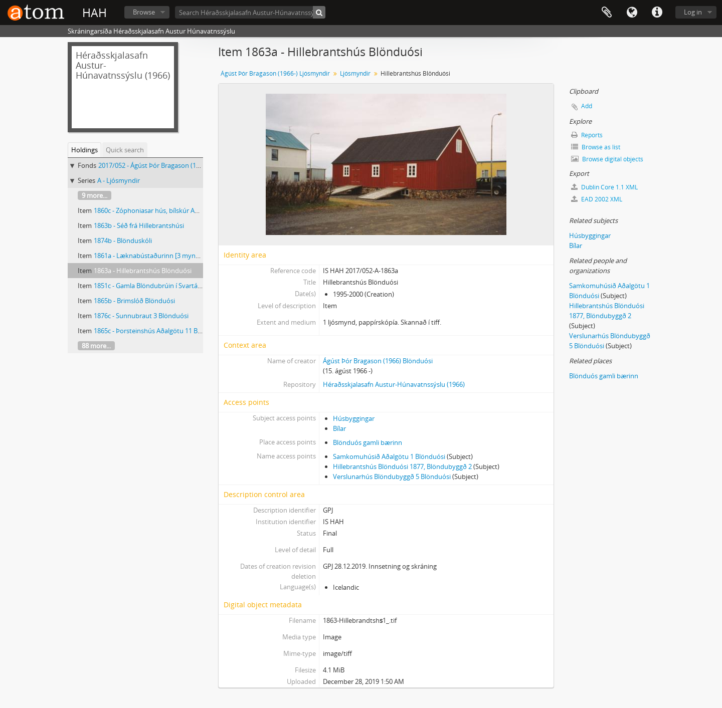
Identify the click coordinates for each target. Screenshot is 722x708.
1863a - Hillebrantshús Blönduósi (143, 270)
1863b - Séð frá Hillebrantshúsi (139, 225)
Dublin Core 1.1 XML (604, 187)
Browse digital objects (607, 159)
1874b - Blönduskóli (123, 240)
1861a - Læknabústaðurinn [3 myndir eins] (156, 255)
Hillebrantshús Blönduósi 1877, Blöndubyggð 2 (402, 466)
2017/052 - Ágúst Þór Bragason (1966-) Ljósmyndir (172, 165)
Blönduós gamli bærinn (367, 442)
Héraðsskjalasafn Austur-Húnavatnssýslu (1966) (394, 384)
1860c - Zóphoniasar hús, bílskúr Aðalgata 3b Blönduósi (175, 210)
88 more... (96, 345)
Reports (587, 135)
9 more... (94, 195)
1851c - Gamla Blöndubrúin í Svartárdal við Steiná (167, 285)
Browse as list (595, 147)
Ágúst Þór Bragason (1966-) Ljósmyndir (275, 73)
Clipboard (606, 12)
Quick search (125, 149)
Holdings (84, 149)
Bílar (339, 428)
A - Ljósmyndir (118, 180)
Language (631, 12)
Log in (693, 12)
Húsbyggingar (354, 418)
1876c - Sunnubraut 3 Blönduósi (141, 315)
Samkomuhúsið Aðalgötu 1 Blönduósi (389, 456)
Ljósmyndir (355, 73)
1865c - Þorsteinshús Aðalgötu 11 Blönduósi (159, 330)
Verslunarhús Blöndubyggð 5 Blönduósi (392, 476)
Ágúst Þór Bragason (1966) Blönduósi (378, 360)
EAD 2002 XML (596, 199)
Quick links (656, 12)
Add (586, 106)
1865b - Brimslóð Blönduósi (134, 300)
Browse (144, 12)
